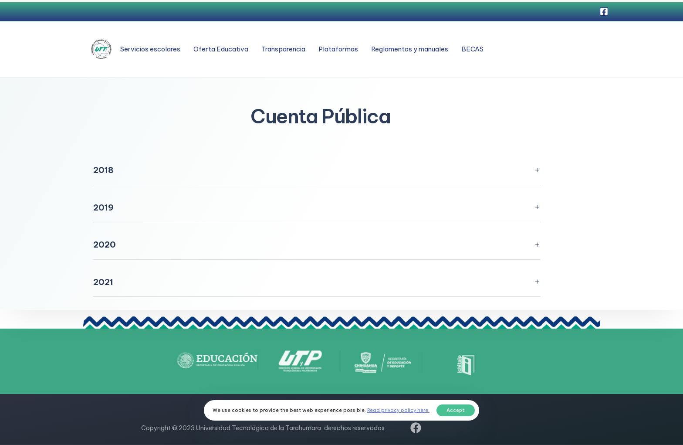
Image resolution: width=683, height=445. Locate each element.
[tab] (317, 170)
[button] (317, 170)
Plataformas (338, 49)
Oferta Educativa (220, 49)
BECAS (472, 49)
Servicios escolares (150, 49)
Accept (455, 410)
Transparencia (283, 49)
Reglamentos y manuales (409, 49)
